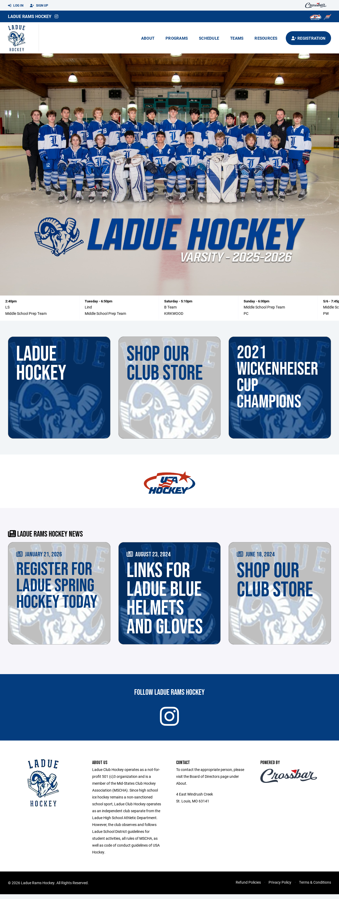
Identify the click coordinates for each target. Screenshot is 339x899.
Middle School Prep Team (26, 313)
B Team (170, 307)
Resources (266, 38)
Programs (177, 38)
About (147, 38)
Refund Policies (248, 886)
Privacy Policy (280, 886)
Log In (15, 5)
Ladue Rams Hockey (29, 16)
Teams (236, 38)
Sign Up (39, 5)
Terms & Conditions (315, 886)
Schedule (209, 38)
